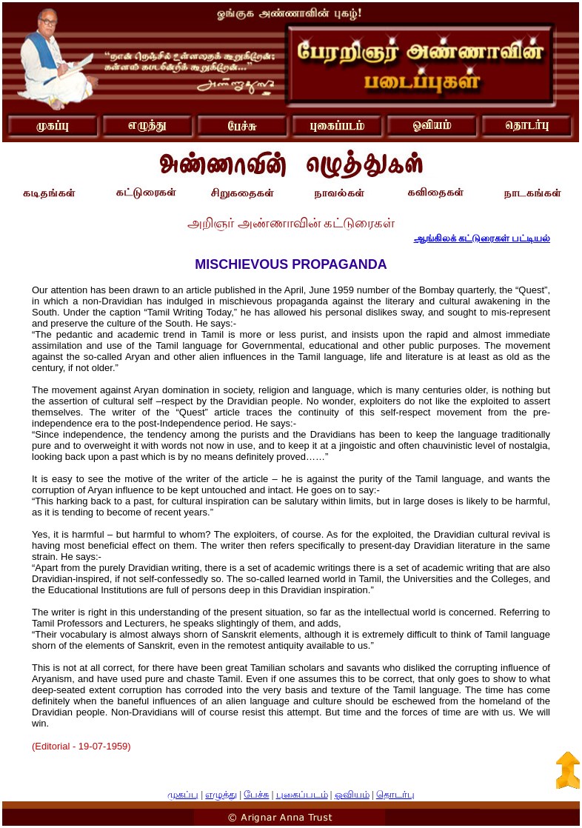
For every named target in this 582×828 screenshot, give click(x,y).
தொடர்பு (395, 794)
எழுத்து (221, 794)
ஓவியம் (352, 794)
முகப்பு (182, 794)
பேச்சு (256, 794)
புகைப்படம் (302, 794)
